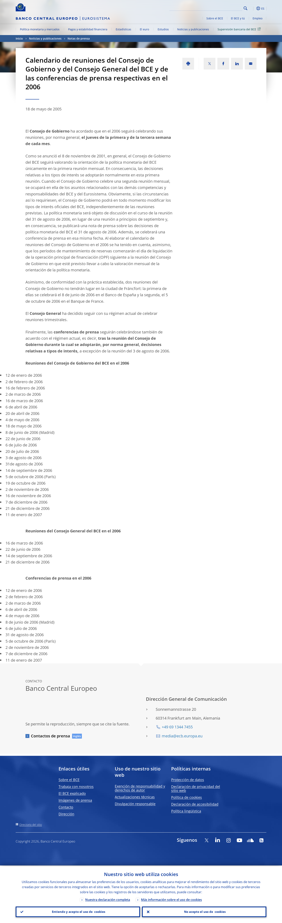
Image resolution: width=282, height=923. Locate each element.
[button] (252, 8)
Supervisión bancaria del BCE (240, 29)
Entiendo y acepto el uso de (78, 911)
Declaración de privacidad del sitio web (195, 788)
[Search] (222, 8)
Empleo (257, 18)
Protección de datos (187, 779)
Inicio (19, 38)
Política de (186, 797)
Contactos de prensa (50, 736)
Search (245, 8)
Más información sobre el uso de (171, 899)
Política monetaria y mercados (40, 29)
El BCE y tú (238, 18)
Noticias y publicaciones (193, 29)
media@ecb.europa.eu (182, 736)
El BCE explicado (72, 793)
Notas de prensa (79, 38)
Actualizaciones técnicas (135, 797)
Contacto (66, 807)
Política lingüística (186, 811)
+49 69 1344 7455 (177, 727)
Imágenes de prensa (75, 800)
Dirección (66, 814)
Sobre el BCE (214, 18)
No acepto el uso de (204, 911)
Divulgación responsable (135, 803)
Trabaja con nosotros (76, 786)
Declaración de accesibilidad (194, 804)
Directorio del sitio (30, 824)
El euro (144, 29)
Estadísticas (123, 29)
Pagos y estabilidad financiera (87, 29)
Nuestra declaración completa (107, 899)
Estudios (163, 29)
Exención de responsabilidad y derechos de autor (140, 788)
